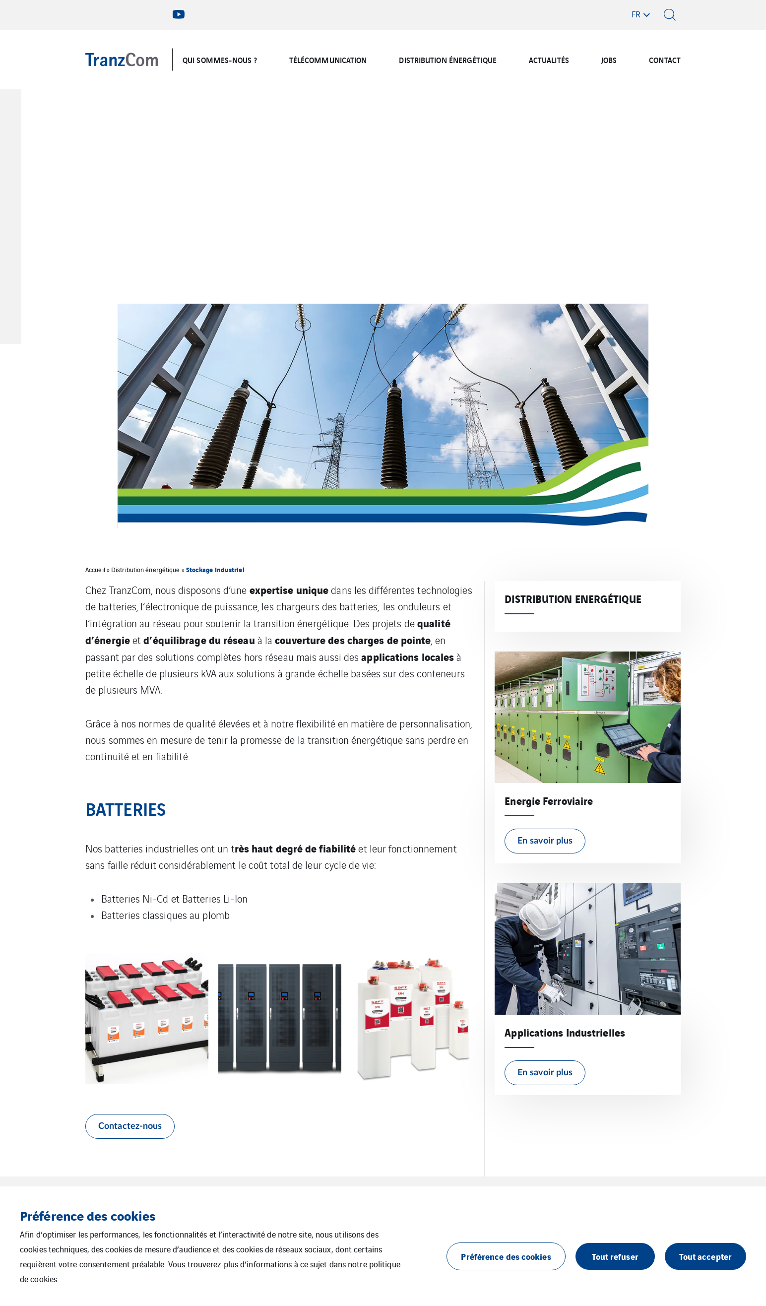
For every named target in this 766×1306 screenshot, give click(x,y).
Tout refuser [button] (615, 1256)
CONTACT (665, 59)
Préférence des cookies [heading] (87, 1215)
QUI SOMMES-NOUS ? (220, 59)
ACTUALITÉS (549, 59)
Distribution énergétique (145, 569)
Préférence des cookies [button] (506, 1256)
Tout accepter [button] (705, 1256)
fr (636, 14)
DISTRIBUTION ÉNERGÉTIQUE (447, 59)
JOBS (609, 59)
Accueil (95, 569)
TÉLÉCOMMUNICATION (328, 59)
